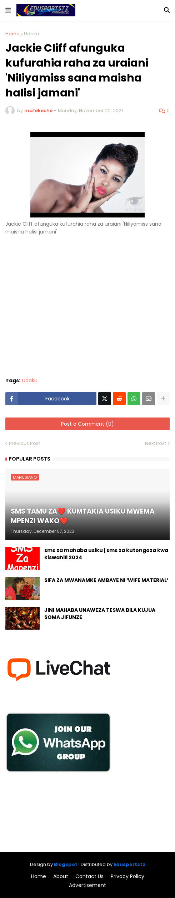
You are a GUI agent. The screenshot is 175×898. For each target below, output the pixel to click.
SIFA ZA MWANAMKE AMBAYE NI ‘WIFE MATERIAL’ (106, 580)
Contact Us (89, 876)
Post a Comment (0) (87, 423)
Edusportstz (129, 864)
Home (12, 33)
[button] (8, 10)
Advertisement (87, 885)
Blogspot (66, 864)
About (60, 876)
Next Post (155, 443)
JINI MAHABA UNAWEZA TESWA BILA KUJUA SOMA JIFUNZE (99, 614)
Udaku (31, 33)
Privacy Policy (127, 876)
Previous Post (24, 443)
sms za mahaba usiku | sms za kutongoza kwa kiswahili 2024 (106, 554)
